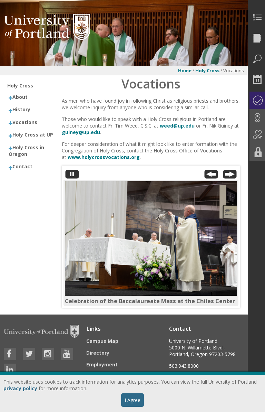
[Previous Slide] (211, 175)
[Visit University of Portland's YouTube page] (67, 354)
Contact (22, 166)
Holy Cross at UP (32, 134)
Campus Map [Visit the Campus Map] (102, 341)
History (21, 109)
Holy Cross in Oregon (26, 150)
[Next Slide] (230, 175)
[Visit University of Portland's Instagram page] (48, 354)
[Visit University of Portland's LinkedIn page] (10, 370)
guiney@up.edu (81, 132)
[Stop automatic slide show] (72, 175)
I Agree (132, 400)
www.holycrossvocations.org (104, 157)
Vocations (24, 122)
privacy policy (20, 388)
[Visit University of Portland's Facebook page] (10, 354)
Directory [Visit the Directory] (97, 352)
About (20, 97)
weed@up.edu (177, 125)
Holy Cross (207, 70)
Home (185, 70)
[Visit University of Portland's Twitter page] (29, 354)
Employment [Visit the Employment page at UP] (102, 364)
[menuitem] (256, 17)
